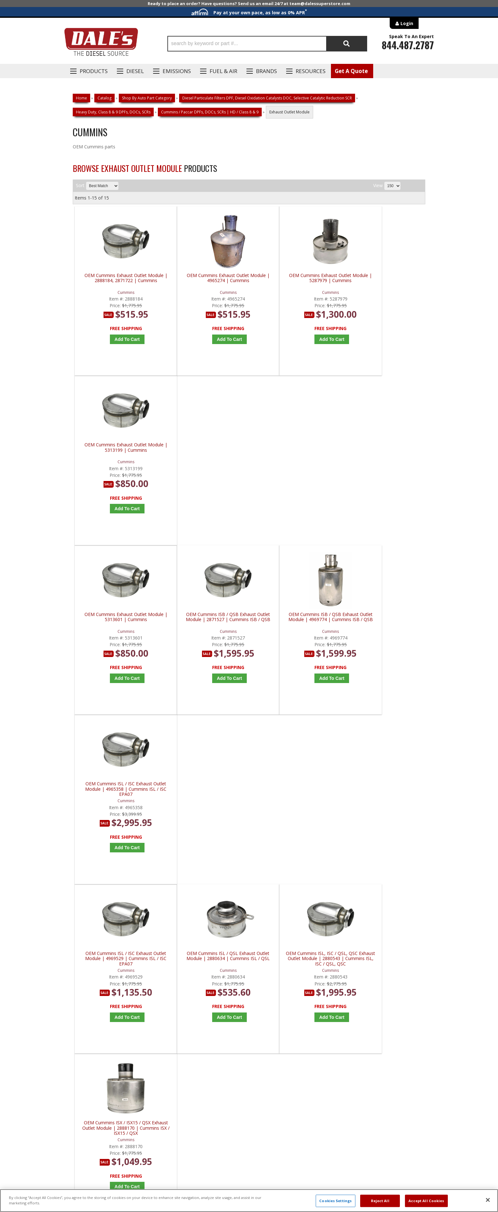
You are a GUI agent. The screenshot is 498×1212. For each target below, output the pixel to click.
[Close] (488, 1200)
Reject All (380, 1200)
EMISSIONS (177, 71)
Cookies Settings (335, 1200)
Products (94, 71)
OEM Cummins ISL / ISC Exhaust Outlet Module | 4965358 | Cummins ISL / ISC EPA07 (383, 452)
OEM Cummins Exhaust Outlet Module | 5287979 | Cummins (295, 278)
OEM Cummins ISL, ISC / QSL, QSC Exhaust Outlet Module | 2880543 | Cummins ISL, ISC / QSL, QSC (295, 624)
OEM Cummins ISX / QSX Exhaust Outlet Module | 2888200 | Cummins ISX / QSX (295, 795)
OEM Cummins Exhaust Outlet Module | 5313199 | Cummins (383, 278)
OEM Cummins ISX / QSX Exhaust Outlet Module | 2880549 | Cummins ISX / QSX (118, 795)
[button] (267, 43)
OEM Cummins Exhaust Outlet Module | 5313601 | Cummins (118, 449)
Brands (266, 71)
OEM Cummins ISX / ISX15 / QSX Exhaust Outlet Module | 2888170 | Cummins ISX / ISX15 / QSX (383, 624)
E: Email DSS (84, 1006)
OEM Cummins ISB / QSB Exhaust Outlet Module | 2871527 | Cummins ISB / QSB (207, 452)
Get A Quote (351, 71)
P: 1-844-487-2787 (92, 988)
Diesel (135, 71)
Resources (311, 71)
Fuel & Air (223, 71)
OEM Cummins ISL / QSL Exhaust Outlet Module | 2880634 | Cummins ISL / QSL (206, 624)
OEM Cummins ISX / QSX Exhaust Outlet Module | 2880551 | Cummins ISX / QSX (206, 795)
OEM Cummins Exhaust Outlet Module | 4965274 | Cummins (206, 278)
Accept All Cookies (426, 1200)
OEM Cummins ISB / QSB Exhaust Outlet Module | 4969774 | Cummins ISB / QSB (295, 452)
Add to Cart (120, 339)
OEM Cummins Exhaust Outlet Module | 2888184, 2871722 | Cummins (118, 280)
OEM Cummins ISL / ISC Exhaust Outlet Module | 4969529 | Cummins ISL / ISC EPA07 (118, 624)
